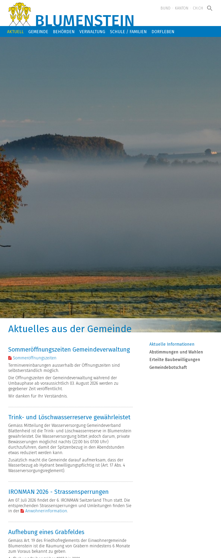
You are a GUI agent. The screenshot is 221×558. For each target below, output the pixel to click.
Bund (165, 8)
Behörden (64, 31)
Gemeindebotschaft (168, 368)
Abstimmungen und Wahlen (176, 352)
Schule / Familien (128, 31)
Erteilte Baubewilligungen (174, 360)
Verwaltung (92, 31)
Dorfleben (163, 31)
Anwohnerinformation (46, 511)
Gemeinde (38, 31)
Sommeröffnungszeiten (34, 358)
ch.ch (198, 8)
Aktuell (15, 31)
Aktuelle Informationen (172, 344)
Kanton (181, 8)
